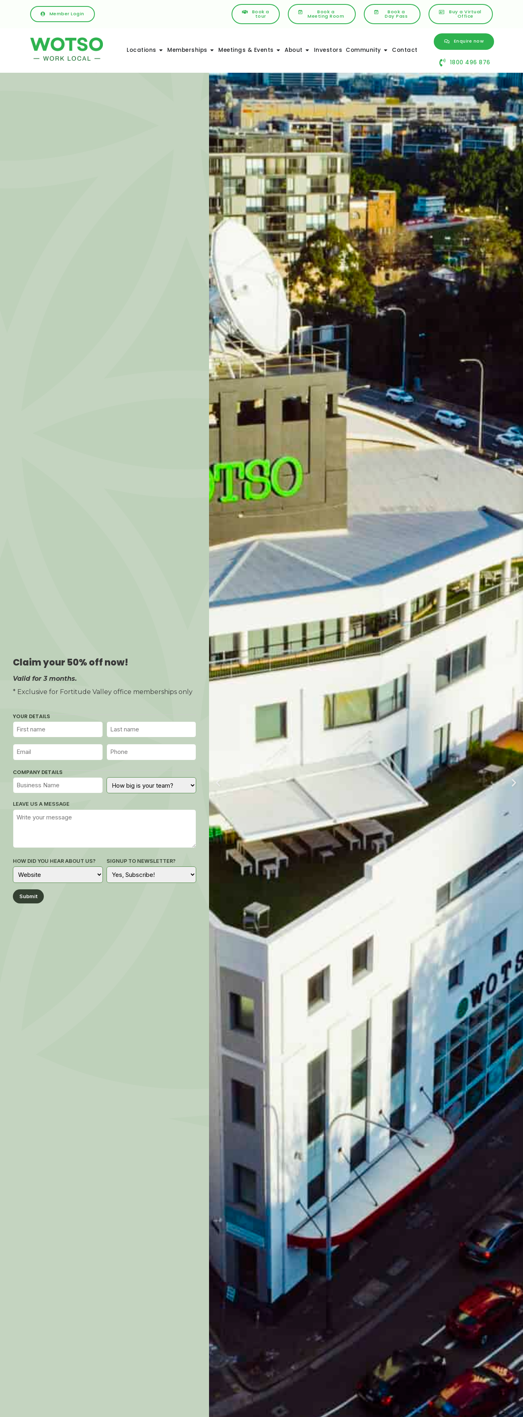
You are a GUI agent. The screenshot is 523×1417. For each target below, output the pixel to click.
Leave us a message (41, 804)
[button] (218, 782)
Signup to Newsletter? (141, 861)
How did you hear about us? (54, 861)
